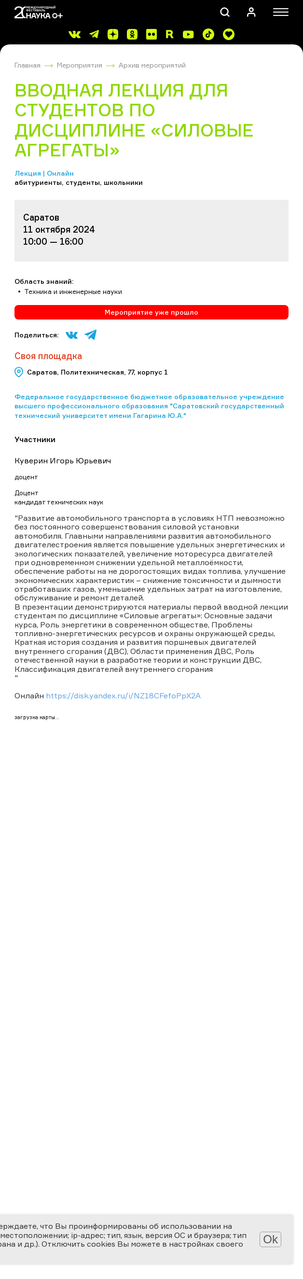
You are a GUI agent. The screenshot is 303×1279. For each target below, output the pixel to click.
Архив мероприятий (152, 65)
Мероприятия (79, 65)
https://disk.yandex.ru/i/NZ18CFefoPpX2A (123, 695)
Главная (27, 65)
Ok (270, 1239)
